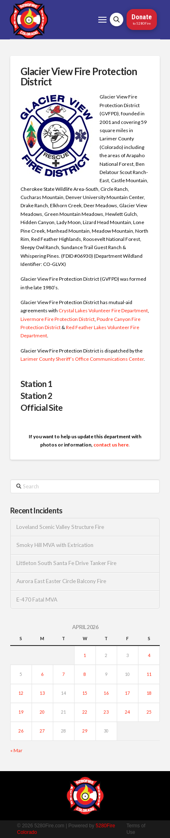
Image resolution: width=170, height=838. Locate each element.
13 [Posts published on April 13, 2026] (42, 693)
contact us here (111, 445)
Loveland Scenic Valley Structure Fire (60, 527)
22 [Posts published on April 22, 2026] (84, 712)
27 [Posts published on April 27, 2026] (42, 730)
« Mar (16, 750)
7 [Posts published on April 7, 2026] (63, 674)
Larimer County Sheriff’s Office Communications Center (82, 359)
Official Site (41, 407)
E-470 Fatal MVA (36, 600)
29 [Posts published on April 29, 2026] (84, 730)
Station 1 (36, 384)
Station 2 (36, 396)
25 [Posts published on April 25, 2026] (149, 712)
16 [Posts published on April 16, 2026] (106, 693)
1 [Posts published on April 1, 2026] (85, 655)
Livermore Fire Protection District (57, 319)
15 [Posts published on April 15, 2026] (84, 693)
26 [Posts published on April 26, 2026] (20, 730)
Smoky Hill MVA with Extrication (54, 545)
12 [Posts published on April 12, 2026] (20, 693)
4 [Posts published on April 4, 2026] (149, 655)
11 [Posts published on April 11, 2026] (149, 674)
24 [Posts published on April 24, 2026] (127, 712)
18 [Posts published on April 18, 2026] (149, 693)
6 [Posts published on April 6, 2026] (42, 674)
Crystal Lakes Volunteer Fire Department (103, 310)
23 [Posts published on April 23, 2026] (106, 712)
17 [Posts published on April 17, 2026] (127, 693)
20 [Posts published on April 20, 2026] (42, 712)
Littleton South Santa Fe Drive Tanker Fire (66, 563)
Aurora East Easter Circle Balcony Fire (61, 581)
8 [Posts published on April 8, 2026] (85, 674)
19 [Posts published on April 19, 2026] (20, 712)
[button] (102, 19)
